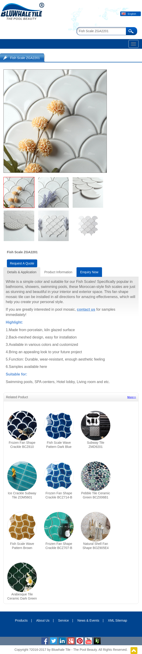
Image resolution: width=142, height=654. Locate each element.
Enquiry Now (89, 272)
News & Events (88, 620)
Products (21, 620)
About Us (43, 620)
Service (63, 620)
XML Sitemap (117, 620)
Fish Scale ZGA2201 (25, 58)
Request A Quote (22, 263)
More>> (131, 397)
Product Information (58, 272)
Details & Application (22, 272)
